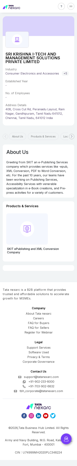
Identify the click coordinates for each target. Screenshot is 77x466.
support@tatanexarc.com (41, 377)
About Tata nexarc (38, 313)
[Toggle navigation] (70, 6)
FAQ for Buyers (38, 323)
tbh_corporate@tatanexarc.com (41, 391)
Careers (38, 318)
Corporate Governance (39, 361)
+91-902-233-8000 (41, 381)
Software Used (38, 352)
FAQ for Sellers (38, 327)
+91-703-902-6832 (41, 386)
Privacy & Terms (38, 357)
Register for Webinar (38, 332)
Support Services (39, 347)
